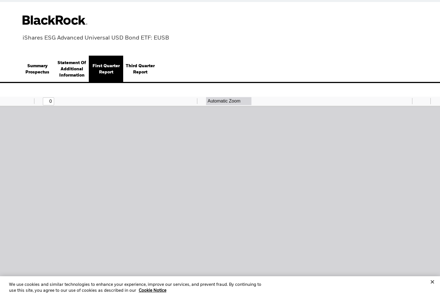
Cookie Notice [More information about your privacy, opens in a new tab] (152, 293)
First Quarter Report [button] (106, 69)
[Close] (432, 284)
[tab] (37, 69)
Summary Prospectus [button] (37, 69)
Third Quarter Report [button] (140, 69)
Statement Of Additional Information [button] (72, 69)
